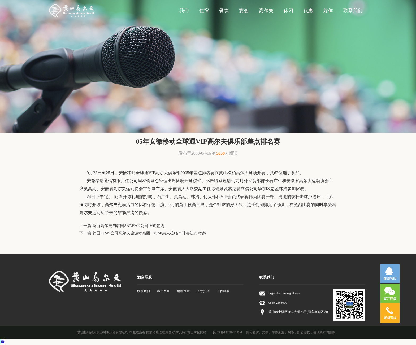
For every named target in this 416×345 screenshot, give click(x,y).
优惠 (308, 10)
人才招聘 (203, 291)
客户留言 (163, 291)
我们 (184, 10)
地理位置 (183, 291)
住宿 (204, 10)
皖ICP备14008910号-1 (227, 332)
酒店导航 (144, 277)
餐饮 (224, 10)
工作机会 (223, 291)
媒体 (328, 10)
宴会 (244, 10)
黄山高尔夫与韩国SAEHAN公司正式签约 (128, 226)
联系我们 (352, 10)
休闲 (288, 10)
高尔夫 (266, 10)
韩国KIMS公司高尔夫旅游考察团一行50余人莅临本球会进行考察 (149, 233)
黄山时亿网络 (196, 332)
